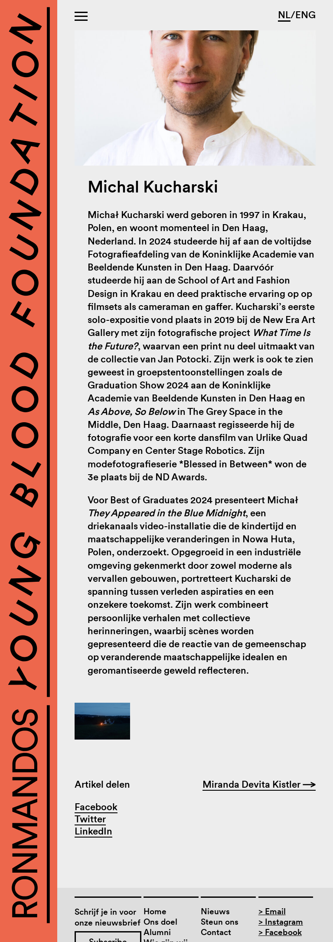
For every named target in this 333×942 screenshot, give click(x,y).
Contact (216, 932)
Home (155, 911)
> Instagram (280, 922)
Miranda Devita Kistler (259, 784)
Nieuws (215, 911)
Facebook (96, 806)
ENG (305, 14)
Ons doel (160, 922)
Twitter (90, 819)
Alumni (157, 932)
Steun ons (219, 922)
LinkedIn (93, 831)
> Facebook (280, 932)
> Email (272, 911)
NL (284, 14)
